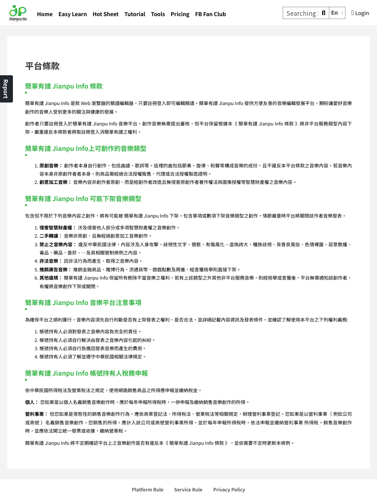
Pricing (180, 14)
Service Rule (188, 489)
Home (45, 14)
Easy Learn (72, 14)
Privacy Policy (229, 489)
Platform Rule (148, 489)
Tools (158, 14)
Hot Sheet (105, 14)
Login (360, 13)
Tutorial (134, 14)
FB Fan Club (210, 14)
